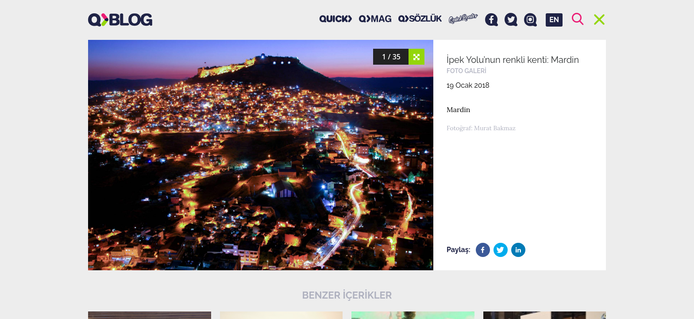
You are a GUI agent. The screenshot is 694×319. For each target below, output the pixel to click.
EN (554, 20)
